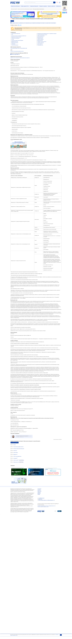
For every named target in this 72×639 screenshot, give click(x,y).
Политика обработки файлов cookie (43, 506)
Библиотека (58, 6)
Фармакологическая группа (16, 37)
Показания (13, 43)
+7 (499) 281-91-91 (41, 498)
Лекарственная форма (15, 38)
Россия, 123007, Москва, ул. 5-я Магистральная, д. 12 (46, 500)
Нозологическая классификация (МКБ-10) (18, 35)
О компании (39, 488)
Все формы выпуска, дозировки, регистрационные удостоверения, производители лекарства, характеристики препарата (33, 22)
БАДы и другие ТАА (24, 6)
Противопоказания (14, 45)
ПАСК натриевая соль (17, 456)
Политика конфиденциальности (50, 505)
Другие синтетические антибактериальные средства (20, 57)
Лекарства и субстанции (15, 6)
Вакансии (39, 493)
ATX (12, 34)
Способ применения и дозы (42, 34)
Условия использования (41, 505)
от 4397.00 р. (21, 460)
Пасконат (15, 450)
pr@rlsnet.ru (40, 499)
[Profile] (59, 2)
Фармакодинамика (14, 42)
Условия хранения (40, 42)
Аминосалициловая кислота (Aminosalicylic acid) (19, 48)
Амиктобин (16, 452)
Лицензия (39, 492)
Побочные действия (40, 35)
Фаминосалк (16, 462)
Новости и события (51, 6)
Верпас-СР (15, 454)
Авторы (39, 494)
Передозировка (40, 38)
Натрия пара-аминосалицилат (19, 448)
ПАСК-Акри (16, 460)
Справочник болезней (34, 6)
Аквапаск (15, 458)
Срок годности (40, 43)
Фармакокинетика (14, 41)
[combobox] (39, 2)
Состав (12, 39)
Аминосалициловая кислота (18, 446)
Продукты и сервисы (43, 6)
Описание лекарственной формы (17, 40)
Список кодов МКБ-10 (15, 54)
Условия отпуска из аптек (41, 41)
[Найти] (54, 2)
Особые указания (40, 39)
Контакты (39, 489)
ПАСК (15, 444)
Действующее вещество (15, 33)
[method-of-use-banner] (23, 14)
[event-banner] (53, 472)
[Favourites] (57, 2)
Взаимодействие (40, 37)
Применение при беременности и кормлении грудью (46, 33)
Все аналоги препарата (14, 442)
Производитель (40, 45)
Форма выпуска (40, 40)
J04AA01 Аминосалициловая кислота (17, 51)
